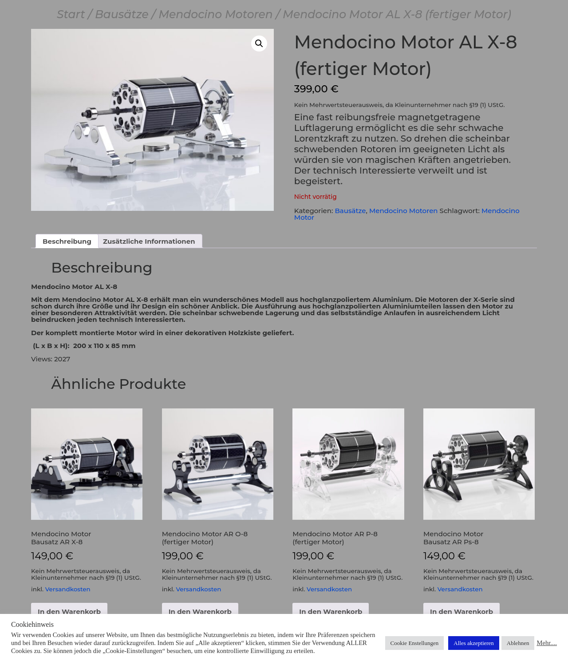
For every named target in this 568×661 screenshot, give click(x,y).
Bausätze (122, 14)
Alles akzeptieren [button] (474, 643)
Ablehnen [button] (518, 643)
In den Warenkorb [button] (69, 611)
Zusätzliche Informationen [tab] (149, 241)
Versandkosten (68, 589)
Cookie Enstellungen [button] (414, 643)
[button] (259, 43)
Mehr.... (546, 642)
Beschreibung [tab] (67, 241)
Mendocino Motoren (215, 14)
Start (71, 14)
